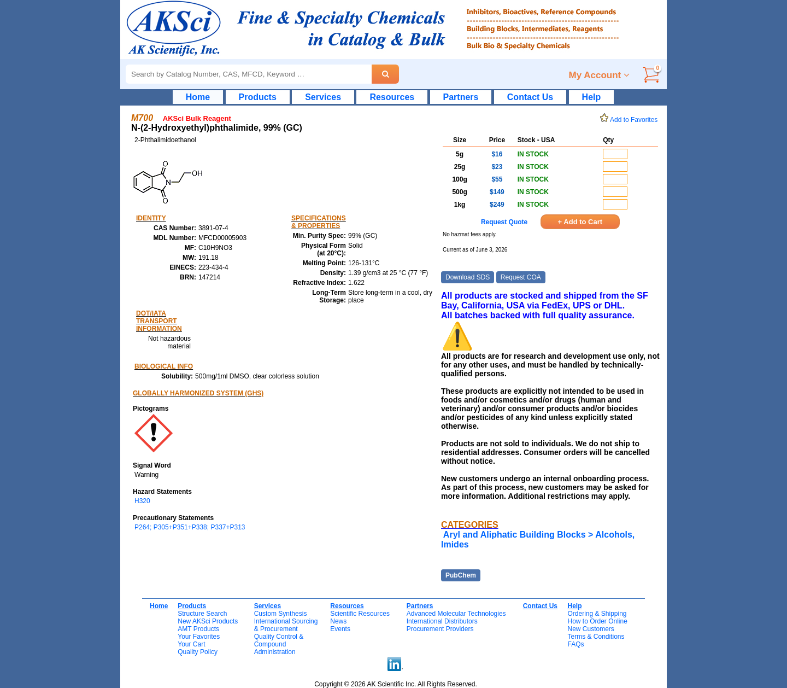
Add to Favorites (630, 120)
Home (198, 97)
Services (323, 97)
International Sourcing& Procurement (286, 625)
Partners (461, 97)
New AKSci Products (208, 621)
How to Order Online (597, 621)
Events (340, 629)
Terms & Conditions (595, 636)
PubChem (460, 575)
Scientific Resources (360, 613)
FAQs (575, 644)
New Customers (590, 629)
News (338, 621)
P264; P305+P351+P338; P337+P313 (189, 527)
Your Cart (191, 644)
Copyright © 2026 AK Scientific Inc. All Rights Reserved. (395, 684)
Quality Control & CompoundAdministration (279, 644)
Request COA (521, 277)
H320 (142, 501)
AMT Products (198, 629)
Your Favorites (199, 636)
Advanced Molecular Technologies (456, 613)
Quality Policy (198, 652)
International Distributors (442, 621)
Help (591, 97)
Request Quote (504, 222)
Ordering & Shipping (596, 613)
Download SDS (467, 277)
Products (258, 97)
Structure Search (202, 613)
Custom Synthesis (280, 613)
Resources (391, 97)
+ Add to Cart (580, 222)
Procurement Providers (440, 629)
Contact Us (530, 97)
